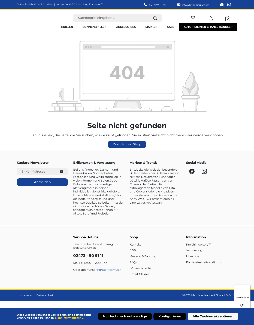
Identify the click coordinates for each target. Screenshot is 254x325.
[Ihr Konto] (210, 21)
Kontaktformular (109, 276)
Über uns (192, 263)
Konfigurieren (169, 316)
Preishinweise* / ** (198, 251)
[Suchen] (155, 21)
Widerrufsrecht (140, 275)
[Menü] (248, 287)
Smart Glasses (139, 281)
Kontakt (135, 251)
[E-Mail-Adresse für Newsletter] (36, 178)
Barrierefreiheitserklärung (204, 269)
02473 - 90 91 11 (88, 262)
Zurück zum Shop (127, 151)
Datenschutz (45, 302)
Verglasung (194, 257)
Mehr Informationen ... (69, 317)
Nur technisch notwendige (125, 316)
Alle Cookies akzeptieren (213, 316)
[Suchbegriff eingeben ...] (111, 21)
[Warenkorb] (227, 21)
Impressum (25, 302)
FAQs (133, 269)
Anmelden (42, 189)
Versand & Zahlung (143, 263)
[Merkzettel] (193, 20)
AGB (133, 257)
